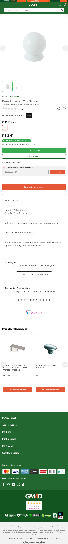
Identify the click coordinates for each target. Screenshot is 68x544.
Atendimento (34, 427)
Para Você (34, 448)
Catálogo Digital (34, 455)
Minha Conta (34, 441)
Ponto (29, 115)
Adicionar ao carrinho (17, 392)
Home (4, 96)
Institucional (34, 420)
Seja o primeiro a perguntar (34, 300)
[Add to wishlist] (64, 108)
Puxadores (14, 96)
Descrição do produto (34, 187)
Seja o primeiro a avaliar (34, 274)
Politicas (34, 434)
